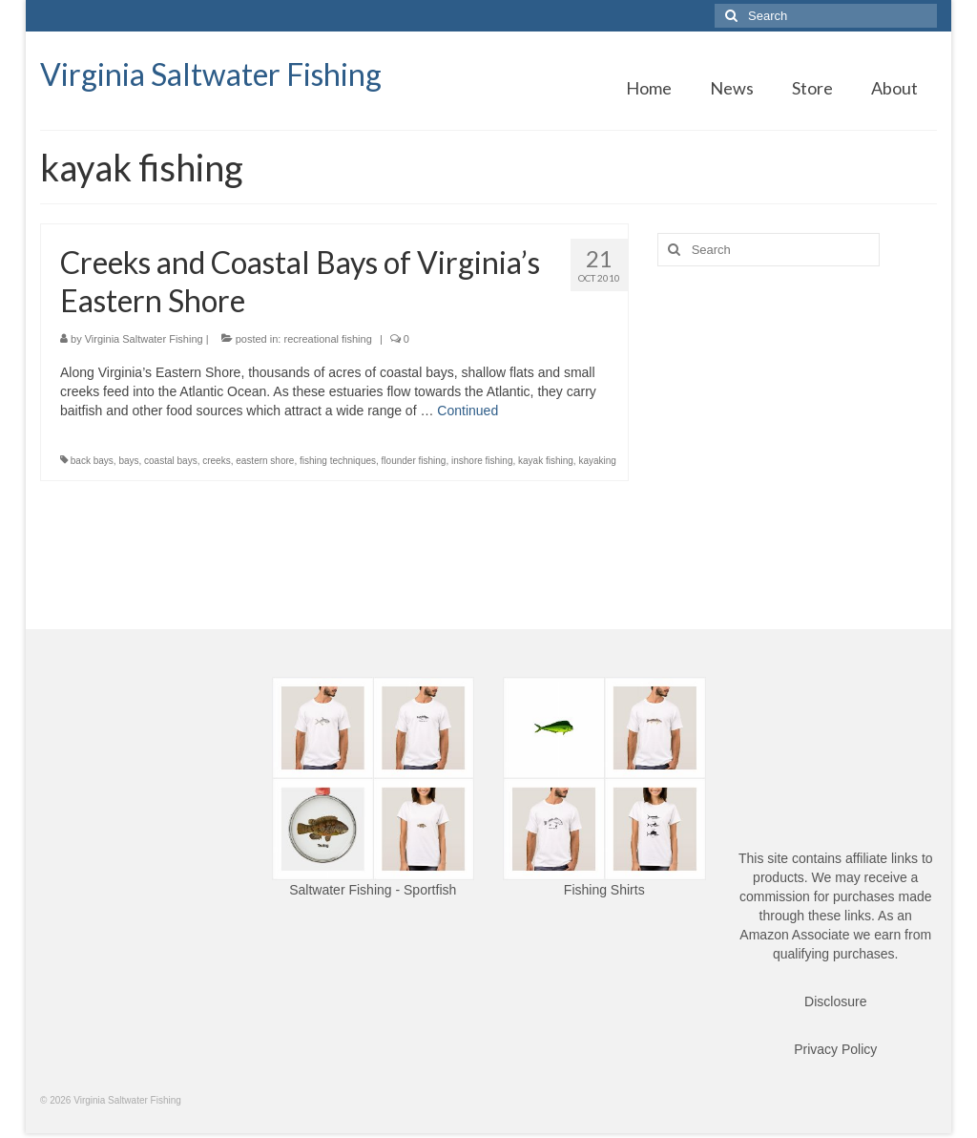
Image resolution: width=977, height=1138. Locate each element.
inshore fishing (481, 460)
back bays (92, 460)
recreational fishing (327, 339)
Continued (467, 410)
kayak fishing (545, 460)
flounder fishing (414, 460)
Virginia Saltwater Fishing (211, 74)
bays (128, 460)
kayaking (596, 460)
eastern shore (265, 460)
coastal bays (170, 460)
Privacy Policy (835, 1049)
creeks (216, 460)
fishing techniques (338, 460)
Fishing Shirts (604, 889)
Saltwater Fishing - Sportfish (372, 889)
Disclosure (835, 1001)
